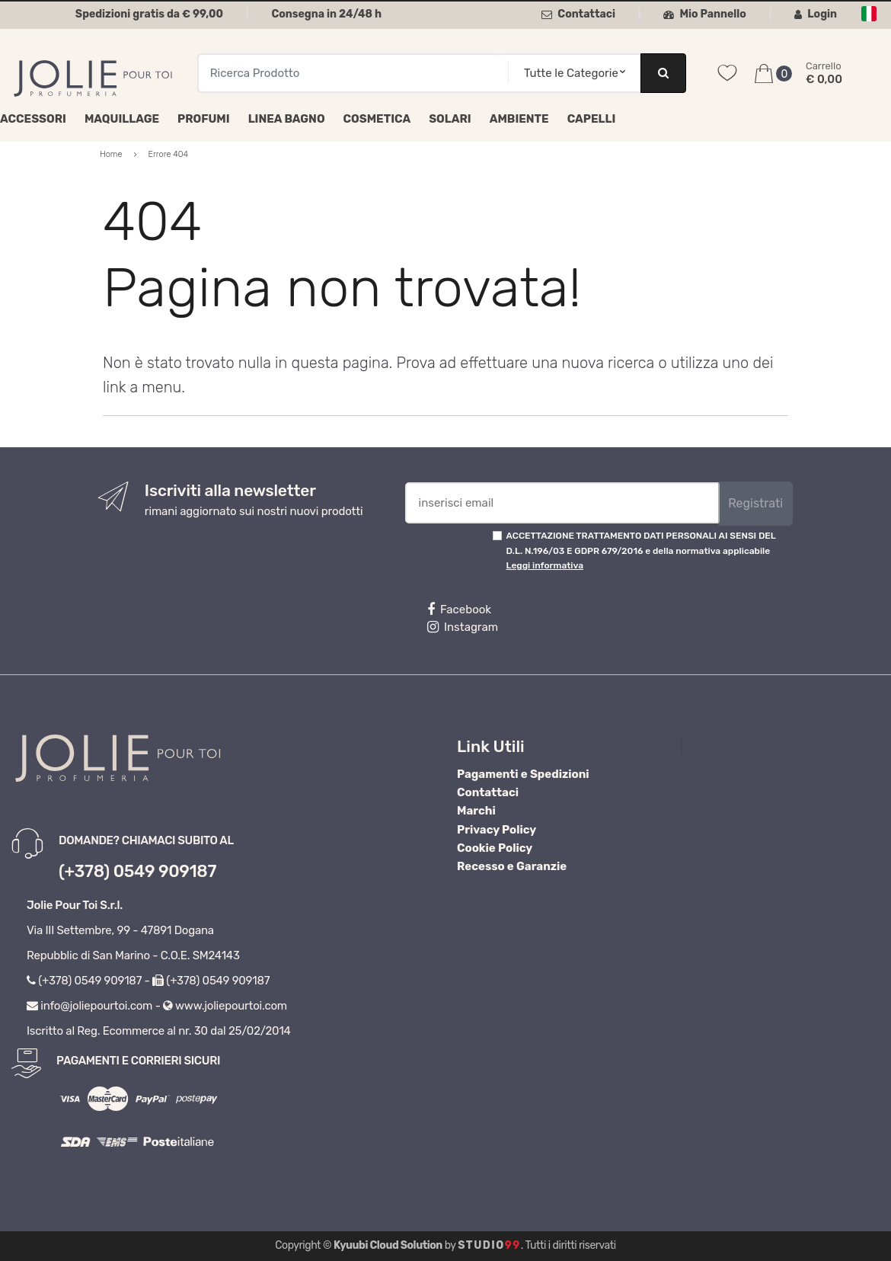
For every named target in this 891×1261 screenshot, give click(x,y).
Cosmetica (377, 119)
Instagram (462, 627)
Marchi (476, 811)
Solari (450, 119)
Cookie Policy (494, 848)
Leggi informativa (544, 565)
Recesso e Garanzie (512, 866)
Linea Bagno (286, 119)
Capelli (591, 119)
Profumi (203, 119)
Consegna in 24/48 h (326, 14)
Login (815, 14)
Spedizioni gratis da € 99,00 (149, 14)
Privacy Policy (496, 830)
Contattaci (578, 14)
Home (111, 154)
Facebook (459, 609)
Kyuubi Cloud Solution (388, 1245)
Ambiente (519, 119)
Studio (489, 1245)
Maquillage (122, 119)
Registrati (755, 503)
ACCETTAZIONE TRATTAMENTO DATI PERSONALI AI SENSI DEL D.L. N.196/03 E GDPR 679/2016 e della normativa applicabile (641, 550)
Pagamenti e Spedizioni (523, 774)
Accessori (33, 119)
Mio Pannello (704, 14)
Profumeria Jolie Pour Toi (760, 746)
